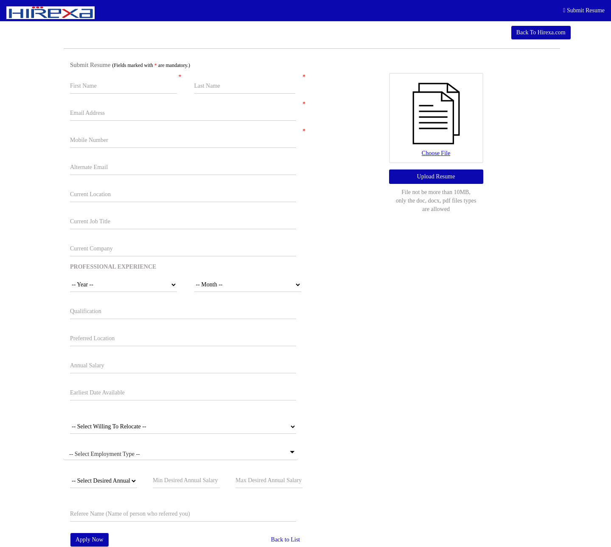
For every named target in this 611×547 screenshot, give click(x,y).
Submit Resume (584, 10)
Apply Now (90, 539)
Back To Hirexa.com (541, 32)
